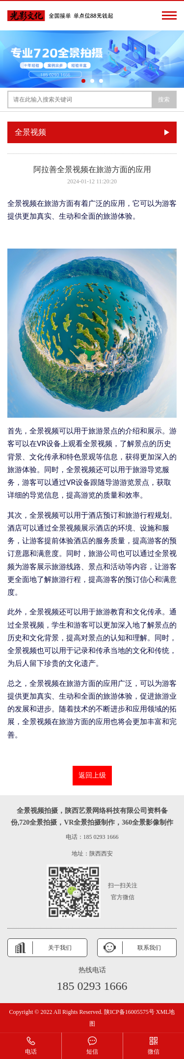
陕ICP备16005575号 (129, 1012)
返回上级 (92, 775)
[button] (83, 81)
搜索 (164, 99)
